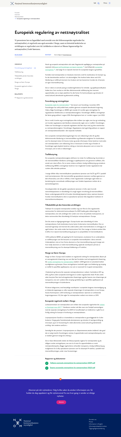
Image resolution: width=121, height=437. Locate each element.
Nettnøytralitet (19, 16)
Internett (17, 14)
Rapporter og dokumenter (24, 98)
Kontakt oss (92, 419)
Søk (97, 3)
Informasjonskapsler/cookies (98, 426)
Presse (91, 422)
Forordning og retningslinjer (23, 68)
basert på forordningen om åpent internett (69, 67)
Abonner (61, 402)
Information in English (96, 424)
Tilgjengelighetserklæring (97, 428)
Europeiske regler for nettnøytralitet (57, 105)
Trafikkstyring (19, 72)
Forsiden (17, 12)
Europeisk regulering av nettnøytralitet (28, 18)
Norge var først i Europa (22, 82)
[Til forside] (26, 422)
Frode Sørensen (67, 55)
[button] (106, 3)
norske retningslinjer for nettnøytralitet (60, 262)
